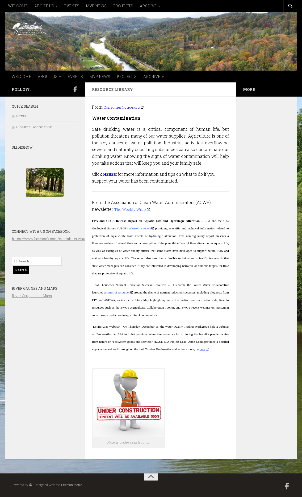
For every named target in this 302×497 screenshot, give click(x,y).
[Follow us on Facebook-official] (75, 89)
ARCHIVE (148, 5)
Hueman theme (71, 485)
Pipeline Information (34, 127)
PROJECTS (123, 5)
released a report (141, 228)
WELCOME (18, 5)
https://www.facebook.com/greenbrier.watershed (54, 238)
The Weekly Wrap (134, 209)
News (21, 116)
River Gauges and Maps (34, 288)
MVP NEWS (96, 5)
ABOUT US (44, 5)
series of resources (119, 292)
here (204, 349)
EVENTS (71, 5)
